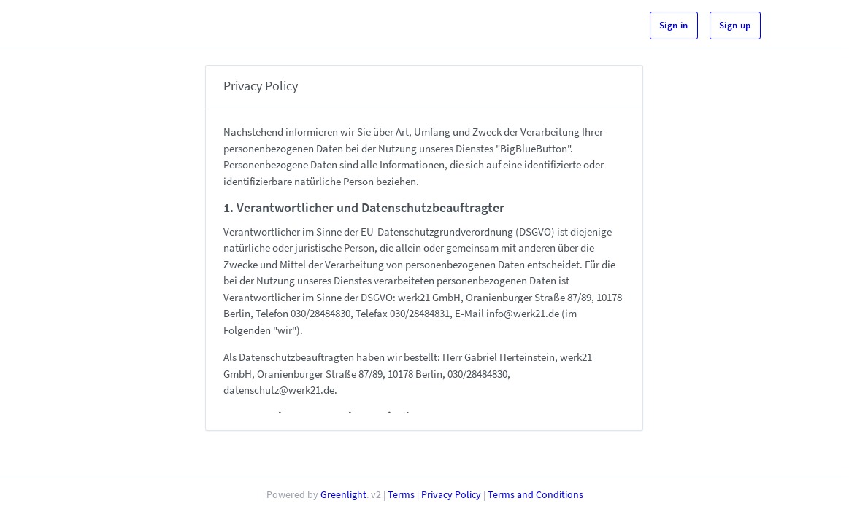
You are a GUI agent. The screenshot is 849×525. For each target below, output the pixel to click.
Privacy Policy (451, 494)
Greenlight (343, 494)
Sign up (735, 25)
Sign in (673, 25)
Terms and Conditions (535, 494)
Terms (401, 494)
